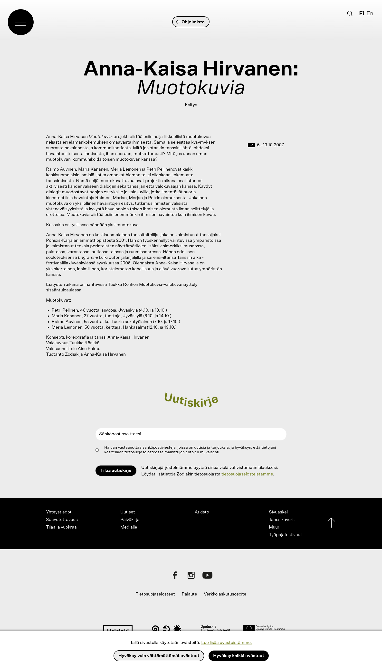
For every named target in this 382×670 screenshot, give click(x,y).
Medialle (128, 527)
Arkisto (202, 512)
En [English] (369, 14)
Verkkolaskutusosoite (225, 594)
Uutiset (127, 512)
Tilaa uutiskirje (116, 470)
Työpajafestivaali (285, 535)
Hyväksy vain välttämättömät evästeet (158, 656)
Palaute (189, 594)
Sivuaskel (278, 512)
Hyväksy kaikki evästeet (238, 656)
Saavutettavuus (62, 520)
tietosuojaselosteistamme (247, 474)
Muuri (274, 527)
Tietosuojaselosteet (155, 594)
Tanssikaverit (282, 520)
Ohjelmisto (190, 22)
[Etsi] (350, 13)
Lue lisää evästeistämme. (226, 643)
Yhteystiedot (59, 512)
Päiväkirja (130, 520)
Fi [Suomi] (361, 14)
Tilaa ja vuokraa (61, 527)
